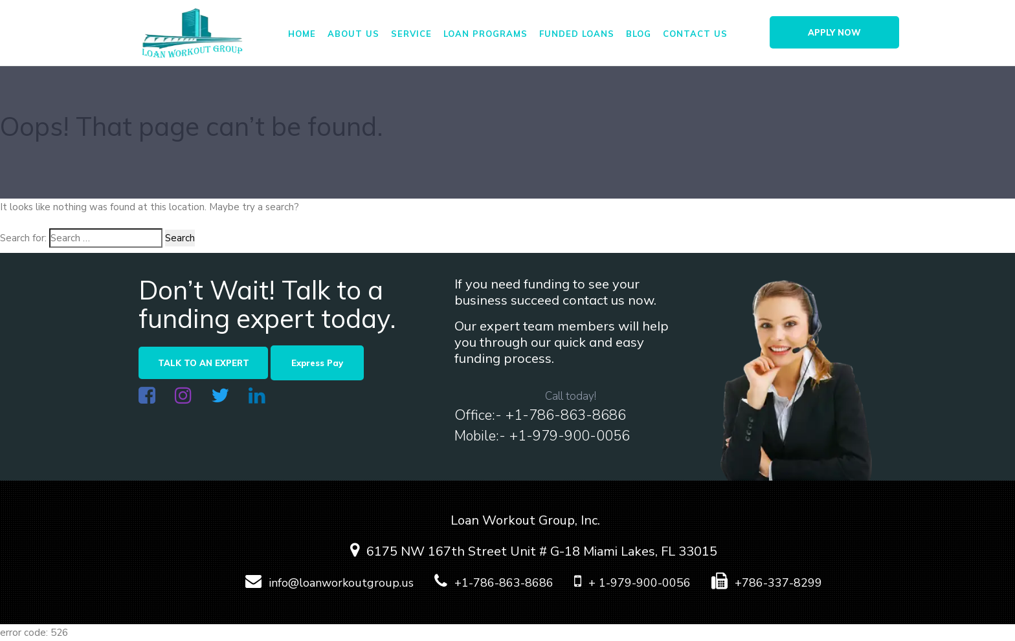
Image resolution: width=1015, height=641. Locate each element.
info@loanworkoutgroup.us (321, 583)
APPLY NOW (834, 32)
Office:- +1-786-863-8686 (540, 415)
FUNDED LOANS (576, 33)
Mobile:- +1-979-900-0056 (542, 436)
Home (302, 33)
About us (353, 33)
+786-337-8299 (758, 583)
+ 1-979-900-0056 (624, 583)
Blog (638, 33)
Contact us (695, 33)
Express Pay (317, 363)
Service (411, 33)
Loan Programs (485, 33)
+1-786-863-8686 (485, 583)
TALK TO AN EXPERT (203, 363)
